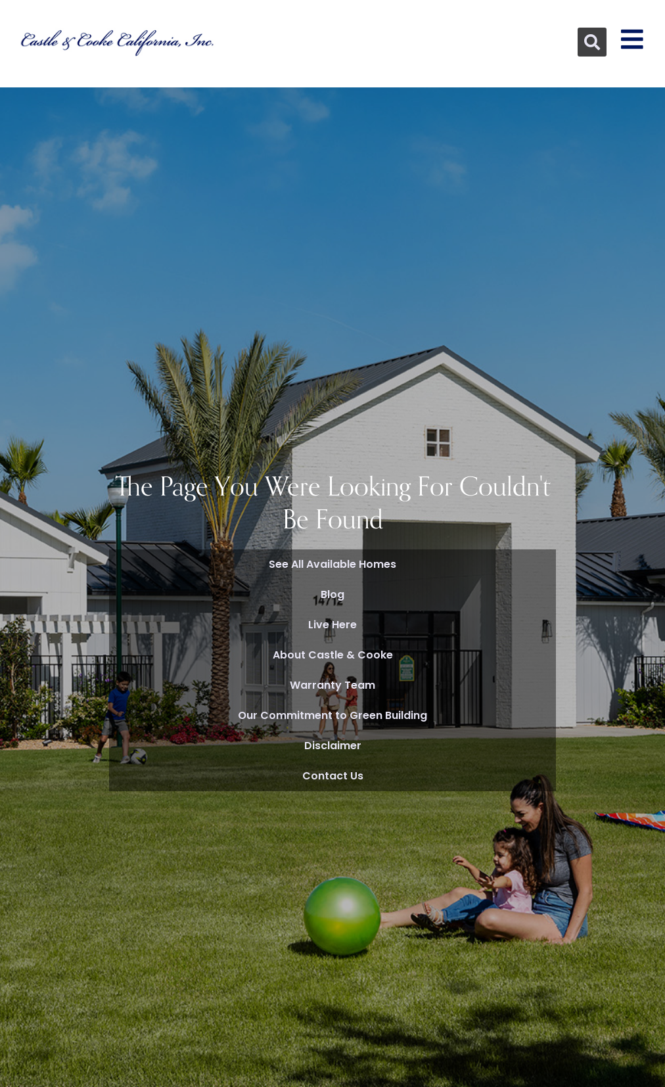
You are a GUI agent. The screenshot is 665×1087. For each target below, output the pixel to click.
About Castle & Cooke (333, 654)
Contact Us (332, 775)
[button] (592, 42)
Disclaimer (332, 745)
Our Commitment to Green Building (332, 715)
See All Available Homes (332, 564)
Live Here (332, 624)
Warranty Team (332, 685)
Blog (332, 594)
